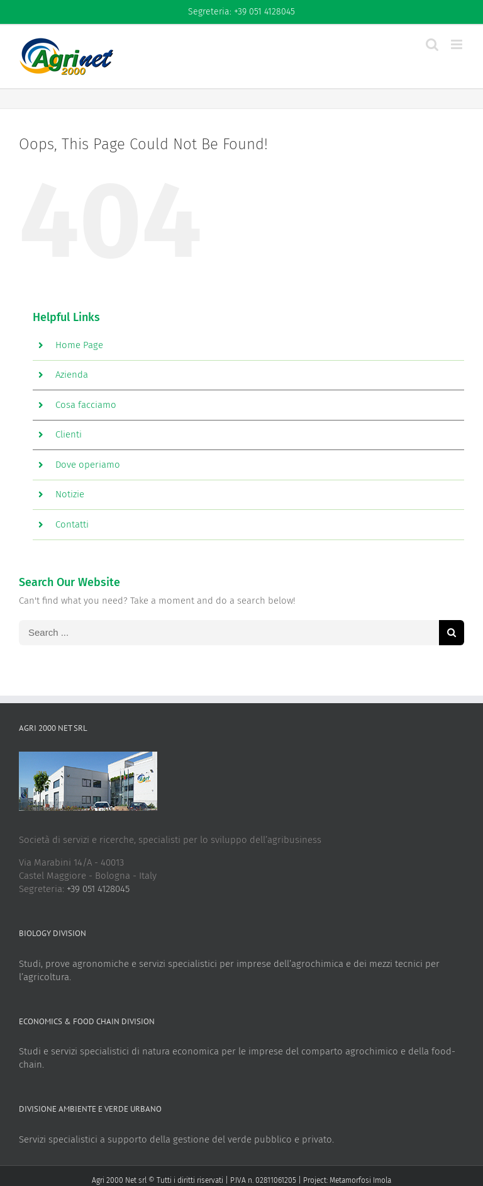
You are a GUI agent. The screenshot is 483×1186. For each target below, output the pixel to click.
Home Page (79, 345)
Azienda (71, 374)
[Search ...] (229, 632)
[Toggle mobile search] (432, 44)
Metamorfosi (350, 1180)
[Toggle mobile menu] (457, 44)
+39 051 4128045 (98, 889)
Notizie (69, 494)
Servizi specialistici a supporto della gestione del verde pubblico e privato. (176, 1139)
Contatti (72, 524)
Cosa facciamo (85, 404)
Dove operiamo (87, 464)
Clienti (68, 434)
